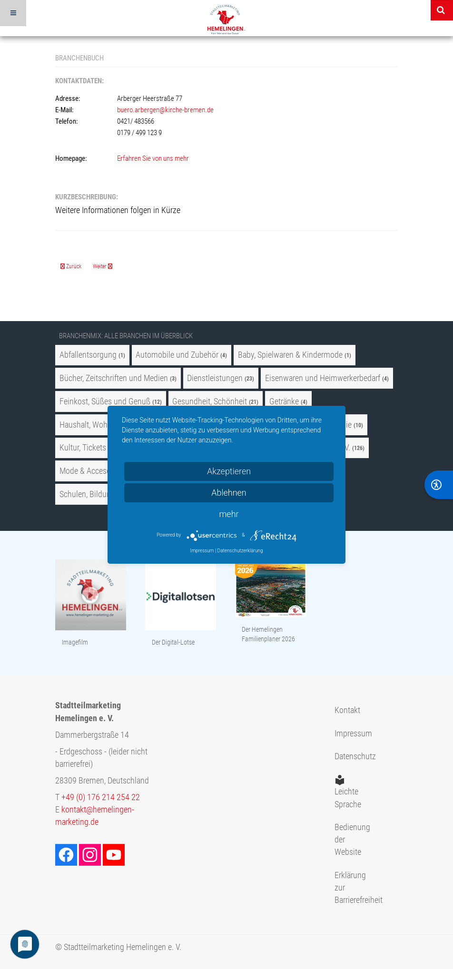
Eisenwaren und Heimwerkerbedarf (322, 378)
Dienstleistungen (215, 378)
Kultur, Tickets (82, 447)
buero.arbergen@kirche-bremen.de (165, 110)
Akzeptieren (229, 471)
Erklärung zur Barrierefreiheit (349, 888)
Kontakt (347, 710)
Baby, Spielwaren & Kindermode (290, 355)
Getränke (284, 401)
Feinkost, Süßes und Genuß (104, 401)
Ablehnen (228, 493)
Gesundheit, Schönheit (209, 401)
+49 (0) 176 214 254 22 (100, 797)
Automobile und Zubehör (177, 355)
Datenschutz (349, 756)
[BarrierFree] (438, 484)
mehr (228, 514)
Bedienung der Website (349, 839)
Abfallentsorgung (88, 355)
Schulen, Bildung (87, 494)
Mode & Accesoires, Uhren (103, 471)
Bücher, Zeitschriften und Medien (113, 378)
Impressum (349, 733)
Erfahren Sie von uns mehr (153, 158)
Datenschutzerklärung (240, 550)
